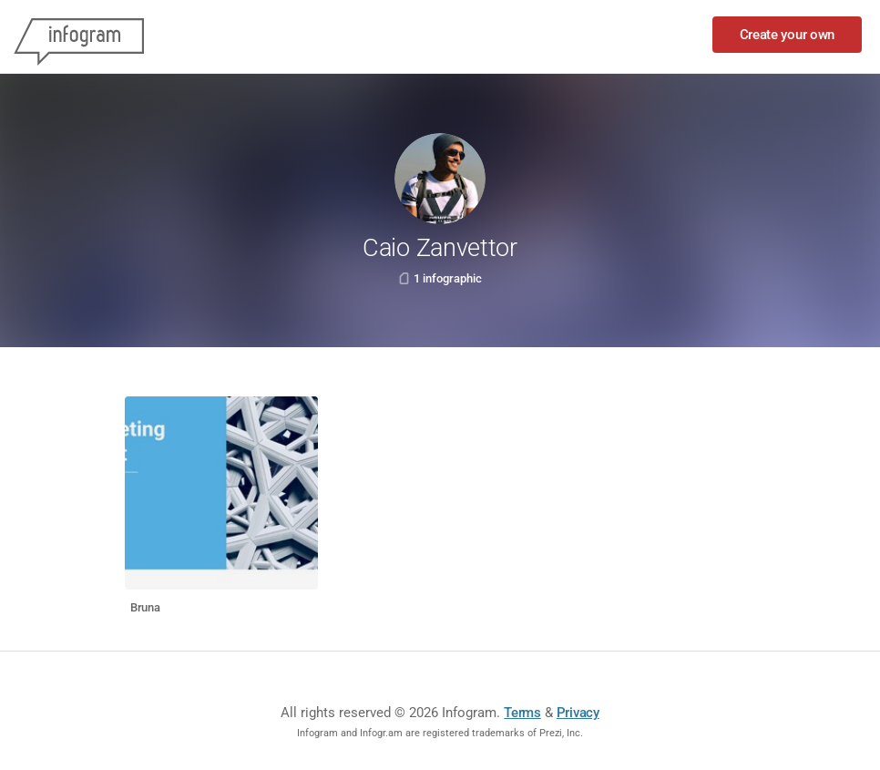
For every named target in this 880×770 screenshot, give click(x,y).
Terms (522, 712)
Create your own (787, 34)
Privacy (578, 712)
